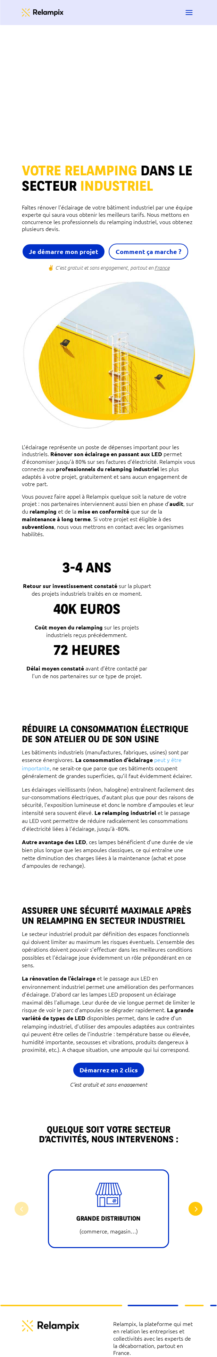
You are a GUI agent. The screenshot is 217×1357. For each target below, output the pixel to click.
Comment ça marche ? (148, 251)
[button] (195, 1209)
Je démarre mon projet (63, 251)
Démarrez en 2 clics (109, 1070)
